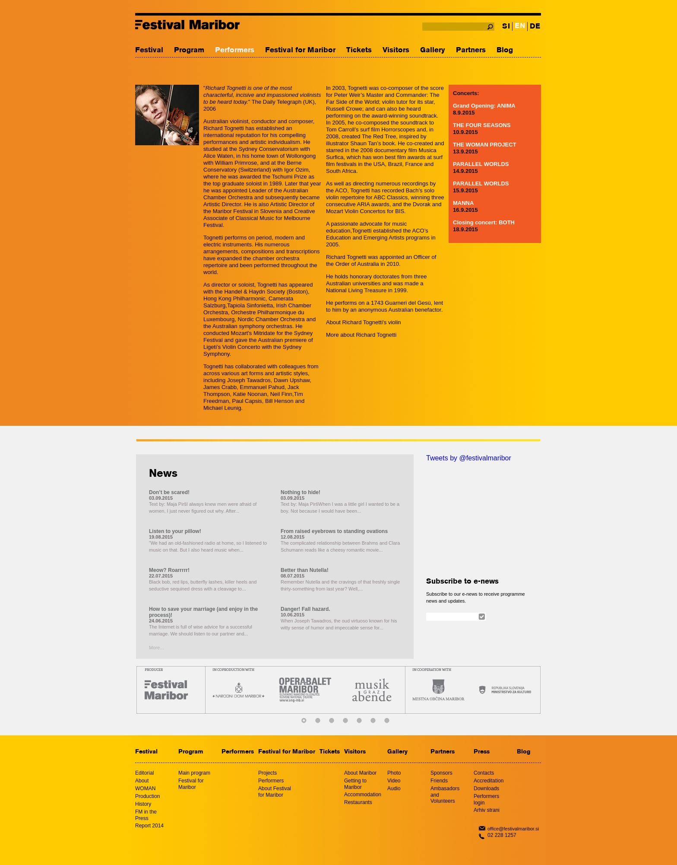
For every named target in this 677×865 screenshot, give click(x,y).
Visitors (396, 50)
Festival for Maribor (300, 50)
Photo (394, 773)
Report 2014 (149, 826)
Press (482, 752)
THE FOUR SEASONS (482, 125)
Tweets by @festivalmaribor (468, 458)
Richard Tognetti (376, 335)
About (142, 781)
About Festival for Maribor (274, 791)
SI (506, 26)
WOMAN (145, 788)
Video (393, 781)
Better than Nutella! (305, 570)
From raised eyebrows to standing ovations (334, 531)
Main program (194, 773)
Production (147, 796)
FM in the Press (146, 815)
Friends (439, 781)
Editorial (144, 773)
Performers (234, 50)
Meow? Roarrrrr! (169, 570)
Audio (394, 788)
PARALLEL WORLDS (481, 164)
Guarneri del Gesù (408, 303)
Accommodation (362, 795)
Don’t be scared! (169, 492)
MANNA (463, 203)
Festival (149, 50)
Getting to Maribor (355, 784)
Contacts (484, 773)
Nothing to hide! (300, 492)
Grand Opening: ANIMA (484, 105)
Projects (267, 773)
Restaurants (358, 802)
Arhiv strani (487, 810)
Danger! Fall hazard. (305, 609)
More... (156, 647)
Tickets (359, 50)
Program (189, 50)
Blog (505, 50)
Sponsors (441, 773)
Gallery (432, 50)
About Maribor (360, 773)
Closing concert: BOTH (484, 222)
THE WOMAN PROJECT (484, 144)
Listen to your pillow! (175, 531)
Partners (471, 50)
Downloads (486, 788)
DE (535, 26)
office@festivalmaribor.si (513, 828)
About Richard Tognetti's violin (363, 322)
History (143, 804)
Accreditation (488, 781)
